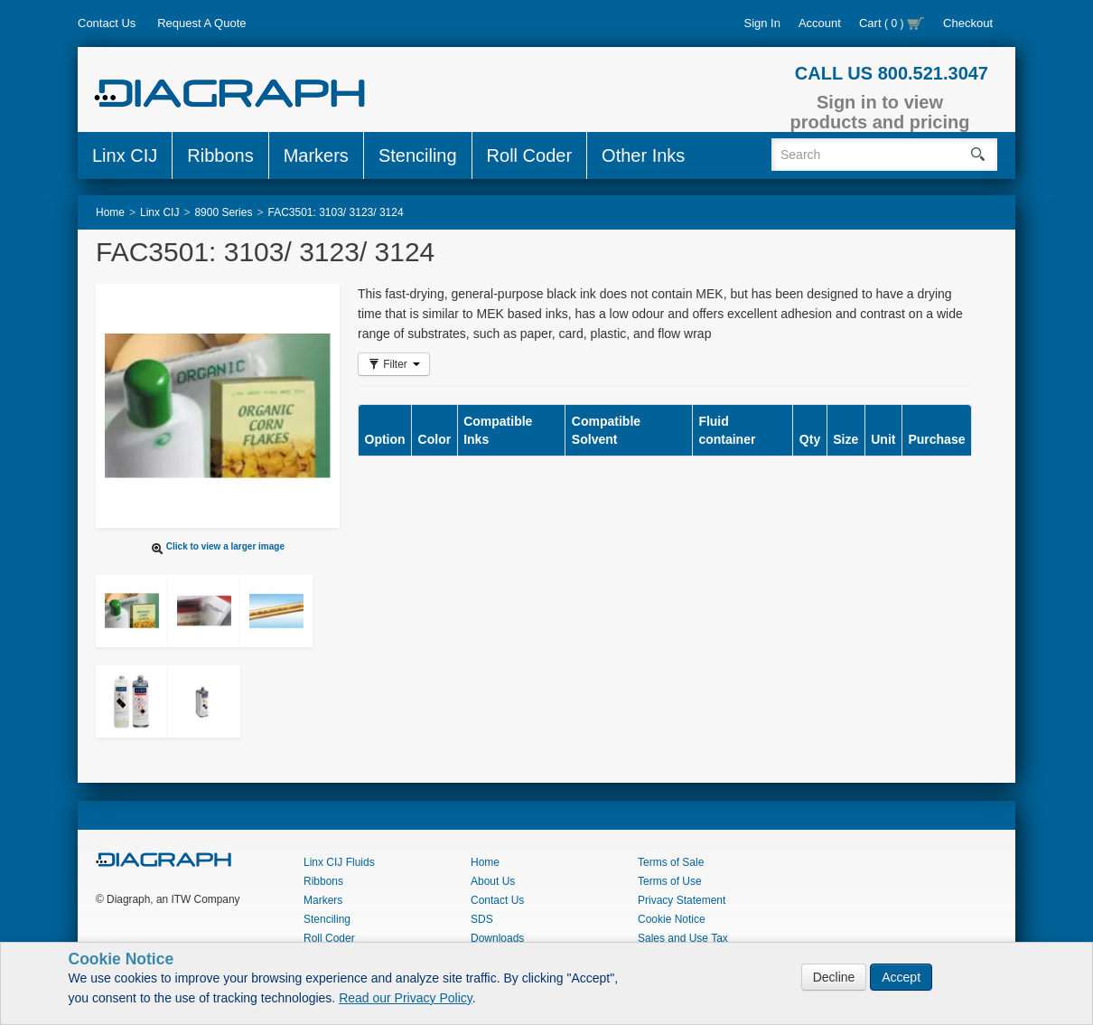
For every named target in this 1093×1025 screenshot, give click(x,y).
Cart (892, 23)
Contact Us (106, 23)
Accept (901, 977)
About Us (493, 881)
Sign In (761, 23)
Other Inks (643, 155)
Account (820, 23)
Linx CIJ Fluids (339, 862)
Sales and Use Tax (683, 938)
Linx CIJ (124, 155)
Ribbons (220, 155)
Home (485, 862)
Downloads (497, 938)
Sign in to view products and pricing (880, 112)
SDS (482, 919)
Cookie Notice (671, 919)
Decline (834, 977)
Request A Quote (201, 23)
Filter (394, 364)
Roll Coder (529, 155)
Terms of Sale (671, 862)
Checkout (968, 23)
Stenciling (417, 155)
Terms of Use (670, 881)
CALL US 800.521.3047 (891, 73)
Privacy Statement (681, 900)
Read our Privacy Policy (405, 998)
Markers (316, 155)
